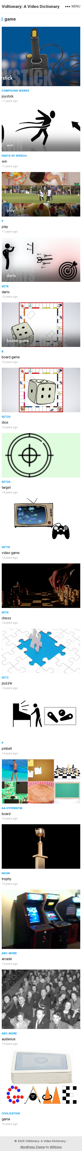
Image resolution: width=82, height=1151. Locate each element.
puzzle (7, 683)
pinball (7, 748)
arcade (7, 959)
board (6, 814)
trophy (6, 879)
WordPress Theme (32, 1147)
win (4, 161)
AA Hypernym (12, 808)
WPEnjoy (56, 1147)
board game (11, 357)
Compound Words (15, 90)
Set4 (5, 612)
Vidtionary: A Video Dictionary (31, 6)
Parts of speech (14, 155)
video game (11, 553)
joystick (8, 96)
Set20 (6, 416)
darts (6, 292)
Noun (6, 873)
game (6, 1119)
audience (8, 1039)
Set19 (6, 547)
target (6, 487)
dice (5, 422)
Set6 (5, 286)
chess (6, 618)
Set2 (5, 677)
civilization (11, 1113)
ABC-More (9, 953)
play (5, 227)
